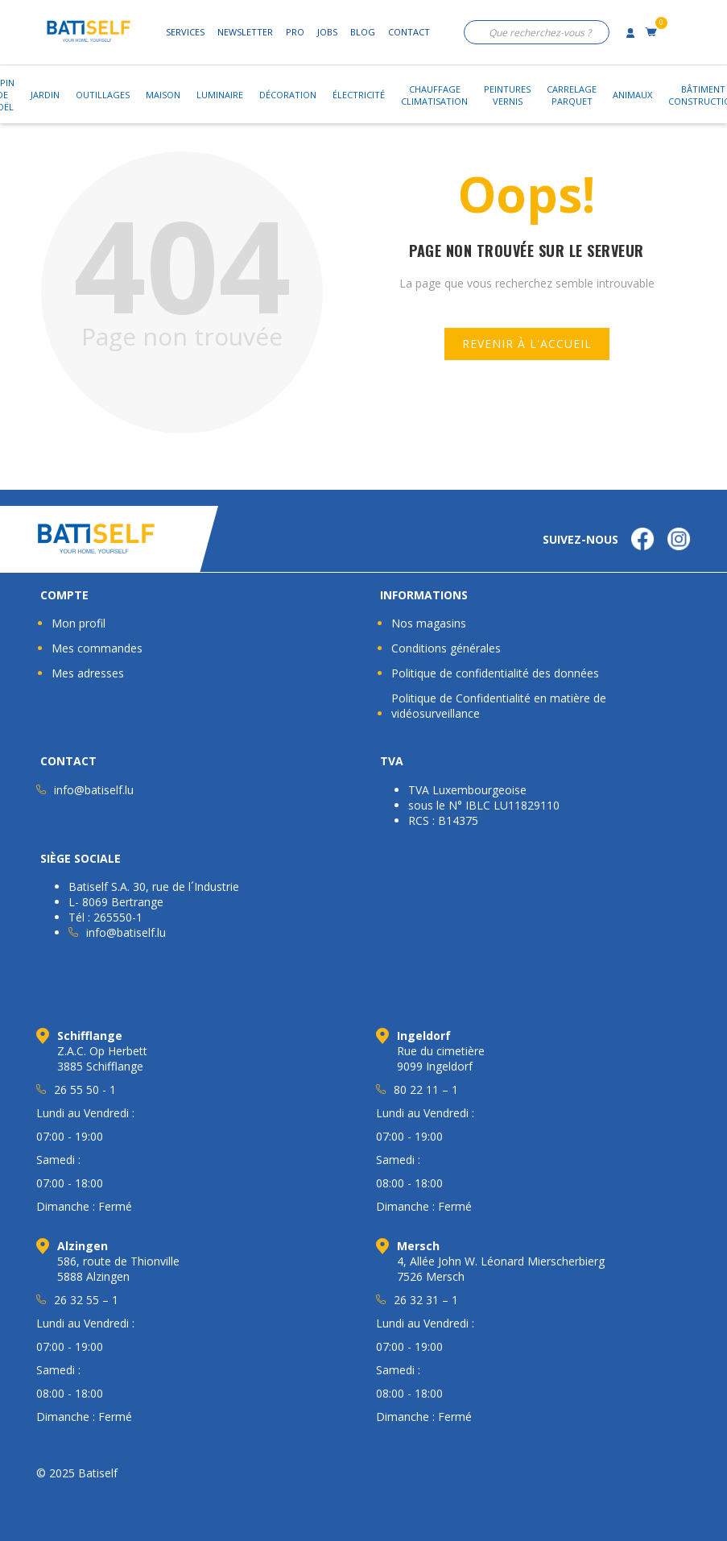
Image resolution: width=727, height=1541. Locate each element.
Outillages (103, 95)
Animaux (632, 95)
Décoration (287, 95)
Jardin (45, 95)
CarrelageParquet (572, 95)
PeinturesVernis (507, 95)
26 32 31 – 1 (426, 1299)
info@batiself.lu (94, 789)
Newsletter (245, 32)
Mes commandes (97, 648)
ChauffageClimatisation (434, 95)
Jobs (327, 32)
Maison (163, 95)
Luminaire (219, 95)
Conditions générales (446, 648)
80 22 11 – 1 (426, 1089)
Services (185, 32)
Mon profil (78, 623)
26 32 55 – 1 (86, 1299)
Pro (295, 32)
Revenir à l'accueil (527, 343)
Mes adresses (88, 673)
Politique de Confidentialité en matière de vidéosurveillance (498, 705)
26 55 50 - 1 (85, 1089)
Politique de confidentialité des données (495, 673)
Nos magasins (428, 623)
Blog (362, 32)
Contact (409, 32)
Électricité (359, 95)
